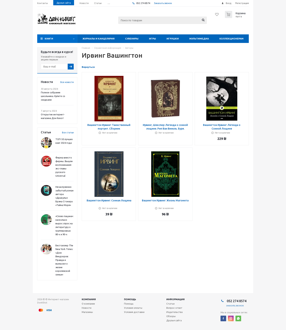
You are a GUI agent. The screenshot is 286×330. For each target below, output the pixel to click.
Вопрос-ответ (174, 308)
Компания (89, 299)
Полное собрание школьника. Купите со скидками (53, 96)
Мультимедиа (199, 38)
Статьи (170, 303)
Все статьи (68, 132)
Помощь (130, 299)
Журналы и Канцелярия (99, 38)
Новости (86, 308)
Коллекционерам (231, 38)
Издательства (174, 312)
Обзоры (171, 316)
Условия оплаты (133, 308)
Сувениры (131, 38)
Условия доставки (134, 312)
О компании (88, 303)
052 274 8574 (143, 3)
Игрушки (173, 38)
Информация (175, 299)
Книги (49, 38)
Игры (152, 38)
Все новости (67, 82)
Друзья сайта (174, 320)
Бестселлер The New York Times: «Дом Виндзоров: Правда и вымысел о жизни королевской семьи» (64, 260)
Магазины (87, 312)
